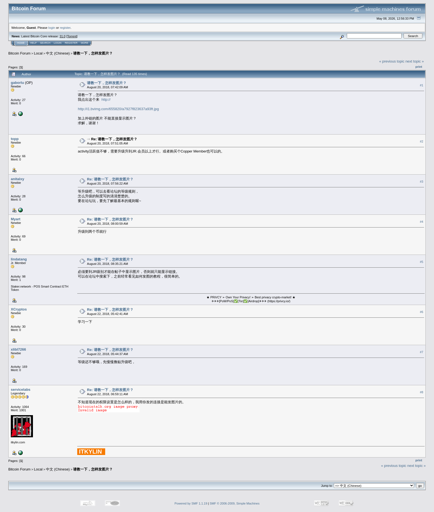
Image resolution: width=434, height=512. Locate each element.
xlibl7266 (18, 349)
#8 (421, 392)
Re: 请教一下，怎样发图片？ (114, 139)
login (51, 27)
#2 (421, 141)
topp (15, 139)
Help (33, 43)
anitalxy (17, 179)
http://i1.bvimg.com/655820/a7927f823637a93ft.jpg (118, 109)
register (65, 27)
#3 (421, 181)
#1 (421, 85)
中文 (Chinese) (58, 53)
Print (418, 66)
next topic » (414, 61)
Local (38, 53)
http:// (106, 99)
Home (21, 43)
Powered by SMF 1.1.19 (191, 503)
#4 (421, 221)
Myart (15, 219)
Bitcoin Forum (19, 53)
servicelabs (20, 389)
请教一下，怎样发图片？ (93, 53)
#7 (421, 352)
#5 (421, 261)
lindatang (19, 259)
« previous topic (391, 61)
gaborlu (17, 83)
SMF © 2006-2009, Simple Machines (235, 503)
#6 (421, 312)
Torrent (72, 36)
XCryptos (19, 309)
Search (45, 43)
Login (57, 43)
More (84, 43)
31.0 (62, 36)
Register (71, 43)
